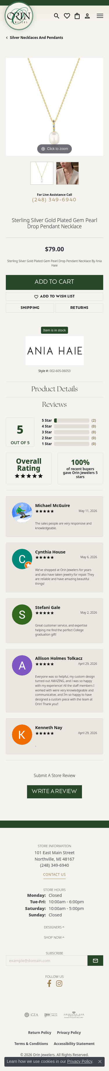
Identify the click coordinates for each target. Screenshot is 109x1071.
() (94, 420)
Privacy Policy (69, 1032)
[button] (56, 16)
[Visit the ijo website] (50, 1015)
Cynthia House (50, 552)
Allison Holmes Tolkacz (59, 658)
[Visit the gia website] (31, 1015)
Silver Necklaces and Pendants (36, 37)
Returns (79, 308)
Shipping (30, 308)
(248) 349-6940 (54, 200)
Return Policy (39, 1032)
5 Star (47, 420)
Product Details (54, 389)
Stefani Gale (47, 607)
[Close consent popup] (100, 1061)
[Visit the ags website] (74, 1015)
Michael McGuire (52, 505)
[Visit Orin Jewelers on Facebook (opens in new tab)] (49, 983)
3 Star (47, 432)
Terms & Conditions (31, 1043)
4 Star (47, 426)
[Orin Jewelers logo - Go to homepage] (19, 16)
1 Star (47, 443)
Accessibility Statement (74, 1043)
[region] (54, 107)
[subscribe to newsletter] (95, 960)
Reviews (54, 405)
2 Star (47, 437)
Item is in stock (54, 330)
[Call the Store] (54, 865)
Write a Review (54, 792)
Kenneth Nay (48, 727)
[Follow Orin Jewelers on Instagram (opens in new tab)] (59, 983)
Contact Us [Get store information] (54, 874)
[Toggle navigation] (100, 16)
